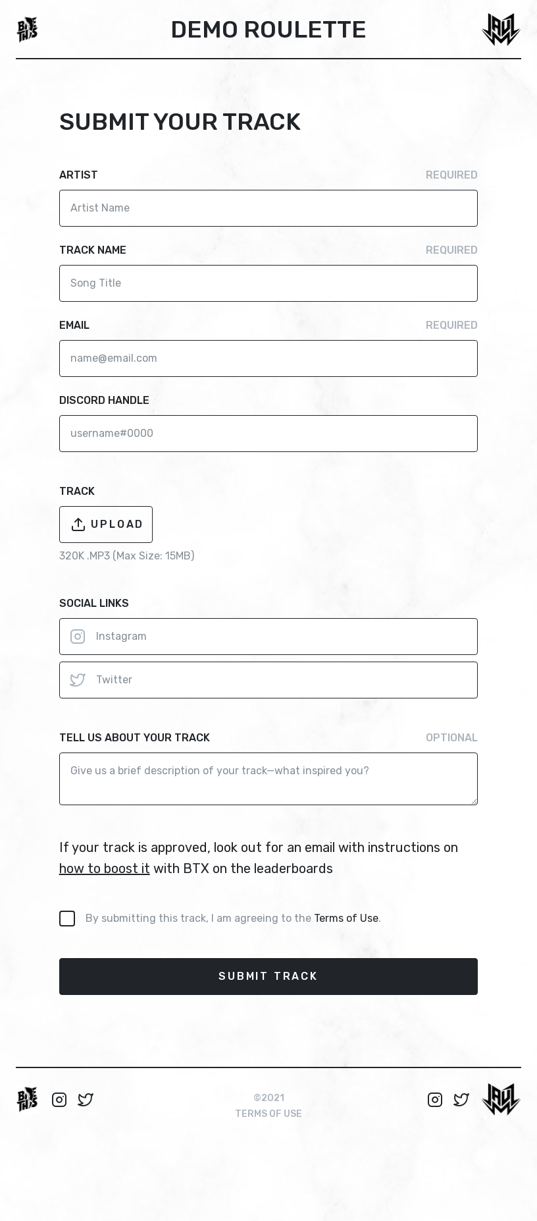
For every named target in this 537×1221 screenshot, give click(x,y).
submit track (268, 976)
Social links (94, 603)
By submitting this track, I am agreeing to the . (233, 918)
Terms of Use (346, 918)
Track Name (268, 250)
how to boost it (104, 868)
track (77, 491)
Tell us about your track (268, 738)
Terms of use (268, 1114)
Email (268, 325)
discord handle (104, 400)
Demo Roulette (268, 29)
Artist (268, 175)
